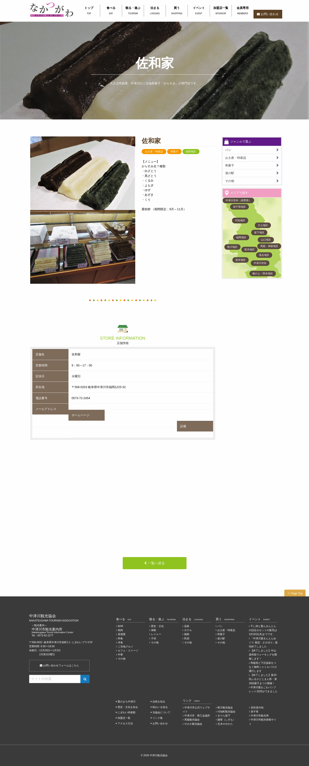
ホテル (188, 630)
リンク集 (157, 717)
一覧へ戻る (156, 563)
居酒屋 (121, 634)
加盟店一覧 (221, 11)
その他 (229, 181)
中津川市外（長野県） (238, 200)
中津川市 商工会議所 (197, 715)
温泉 (186, 626)
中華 (120, 654)
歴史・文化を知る (128, 707)
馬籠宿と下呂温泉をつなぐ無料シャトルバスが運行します (263, 666)
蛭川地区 (232, 246)
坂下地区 (259, 232)
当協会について (161, 712)
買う (177, 11)
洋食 (120, 642)
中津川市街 (260, 263)
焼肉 (120, 630)
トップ (89, 11)
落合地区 (264, 255)
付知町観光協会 (226, 711)
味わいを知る (160, 707)
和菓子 (229, 165)
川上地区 (263, 225)
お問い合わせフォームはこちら (59, 665)
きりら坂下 (224, 715)
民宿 (186, 638)
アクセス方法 (125, 723)
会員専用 (242, 11)
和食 (120, 638)
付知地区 (240, 220)
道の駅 (229, 173)
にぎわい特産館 (126, 712)
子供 (153, 638)
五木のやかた (225, 723)
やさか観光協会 (193, 723)
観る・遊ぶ (133, 11)
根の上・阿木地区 (262, 273)
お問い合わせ (270, 14)
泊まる (155, 11)
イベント (198, 11)
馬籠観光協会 (192, 719)
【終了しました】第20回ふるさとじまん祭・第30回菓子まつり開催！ (263, 679)
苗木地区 (249, 249)
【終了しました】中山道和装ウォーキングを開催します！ (263, 654)
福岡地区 (241, 237)
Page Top (297, 593)
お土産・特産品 (235, 157)
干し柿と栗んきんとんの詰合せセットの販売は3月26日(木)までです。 (263, 630)
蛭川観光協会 (225, 707)
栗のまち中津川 (126, 701)
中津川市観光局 (260, 715)
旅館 (186, 634)
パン (219, 626)
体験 (153, 630)
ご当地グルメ (125, 646)
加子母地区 (239, 206)
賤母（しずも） (226, 719)
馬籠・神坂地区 (269, 246)
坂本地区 (240, 259)
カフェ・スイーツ (128, 650)
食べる (111, 11)
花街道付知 (257, 707)
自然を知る (158, 701)
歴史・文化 (157, 626)
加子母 (254, 711)
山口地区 (266, 239)
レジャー (156, 634)
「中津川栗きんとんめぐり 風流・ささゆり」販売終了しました (263, 642)
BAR (120, 626)
